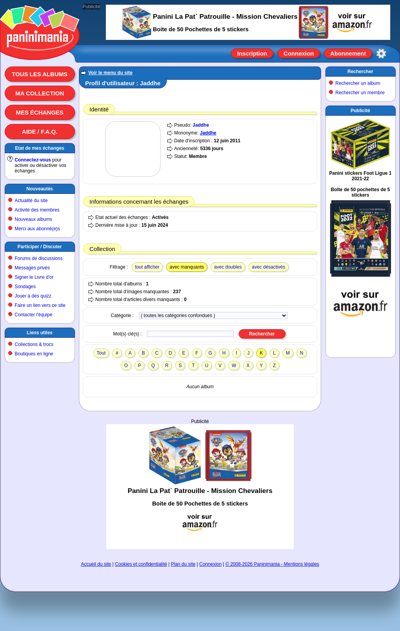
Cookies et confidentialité (141, 564)
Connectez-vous (33, 160)
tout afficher (147, 267)
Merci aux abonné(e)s (37, 228)
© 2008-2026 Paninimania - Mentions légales (272, 564)
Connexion (299, 53)
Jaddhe (201, 125)
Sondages (25, 286)
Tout (101, 353)
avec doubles (228, 267)
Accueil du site (96, 564)
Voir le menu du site (110, 72)
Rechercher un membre (360, 92)
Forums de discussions (39, 258)
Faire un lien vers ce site (40, 305)
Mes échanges (40, 112)
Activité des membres (37, 210)
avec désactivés (268, 267)
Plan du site (183, 564)
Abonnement (348, 53)
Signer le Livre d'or (34, 277)
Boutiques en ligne (34, 354)
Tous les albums (40, 74)
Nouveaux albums (33, 219)
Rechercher (360, 71)
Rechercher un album (358, 83)
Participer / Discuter (40, 246)
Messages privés (32, 268)
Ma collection (39, 93)
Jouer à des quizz (33, 296)
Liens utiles (39, 332)
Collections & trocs (34, 344)
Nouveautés (39, 189)
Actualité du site (31, 200)
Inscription (252, 53)
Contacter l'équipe (33, 314)
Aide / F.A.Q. (39, 131)
